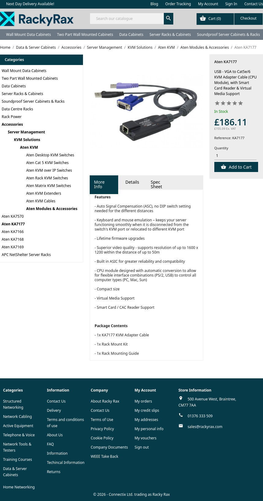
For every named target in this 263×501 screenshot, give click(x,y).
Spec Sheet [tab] (156, 184)
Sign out (141, 447)
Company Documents (109, 447)
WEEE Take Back (104, 456)
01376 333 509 (200, 416)
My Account (208, 4)
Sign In (231, 4)
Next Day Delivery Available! (30, 4)
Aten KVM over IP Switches (49, 170)
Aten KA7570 (13, 216)
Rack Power (12, 116)
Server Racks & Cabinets (170, 34)
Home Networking (19, 487)
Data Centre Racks (17, 109)
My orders (143, 401)
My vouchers (145, 438)
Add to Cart (240, 167)
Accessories (12, 124)
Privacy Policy (102, 428)
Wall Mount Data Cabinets (28, 34)
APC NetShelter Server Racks (26, 254)
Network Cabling (17, 416)
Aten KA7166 (13, 231)
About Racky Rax (105, 401)
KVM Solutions (27, 139)
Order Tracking (178, 4)
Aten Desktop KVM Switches (50, 155)
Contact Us (253, 4)
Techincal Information (66, 462)
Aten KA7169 (13, 247)
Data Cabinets (131, 34)
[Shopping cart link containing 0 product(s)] (229, 19)
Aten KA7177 (13, 224)
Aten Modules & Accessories (51, 208)
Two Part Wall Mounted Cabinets (85, 34)
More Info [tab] (99, 184)
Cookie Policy (102, 438)
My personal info (148, 428)
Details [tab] (132, 182)
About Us (55, 435)
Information (57, 453)
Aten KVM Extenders (43, 193)
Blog (154, 4)
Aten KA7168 (13, 239)
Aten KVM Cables (40, 201)
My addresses (146, 419)
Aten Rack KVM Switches (47, 178)
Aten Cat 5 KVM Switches (47, 162)
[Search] (131, 18)
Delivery (54, 410)
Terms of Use (102, 419)
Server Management (26, 132)
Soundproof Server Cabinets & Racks (228, 34)
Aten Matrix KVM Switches (48, 185)
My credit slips (146, 410)
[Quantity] (235, 156)
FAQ (50, 444)
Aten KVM (29, 147)
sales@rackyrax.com (205, 426)
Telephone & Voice (19, 435)
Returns (53, 471)
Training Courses (17, 459)
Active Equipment (18, 425)
